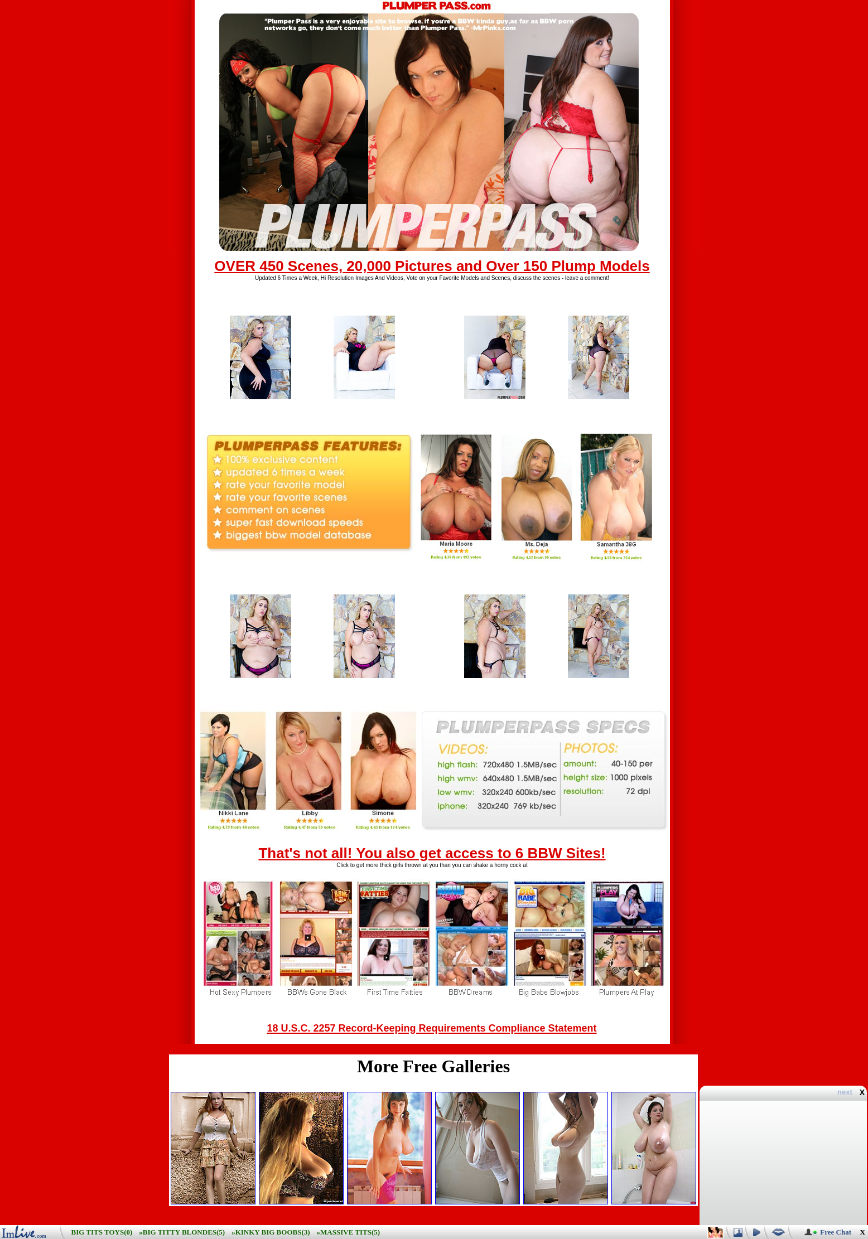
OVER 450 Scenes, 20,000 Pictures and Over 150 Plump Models (431, 266)
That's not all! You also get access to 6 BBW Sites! (431, 853)
